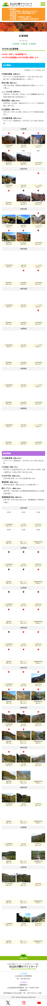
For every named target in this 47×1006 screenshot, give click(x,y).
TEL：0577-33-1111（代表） (33, 993)
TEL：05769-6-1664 (32, 988)
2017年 (24, 44)
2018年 (15, 44)
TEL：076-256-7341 (23, 979)
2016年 (32, 44)
